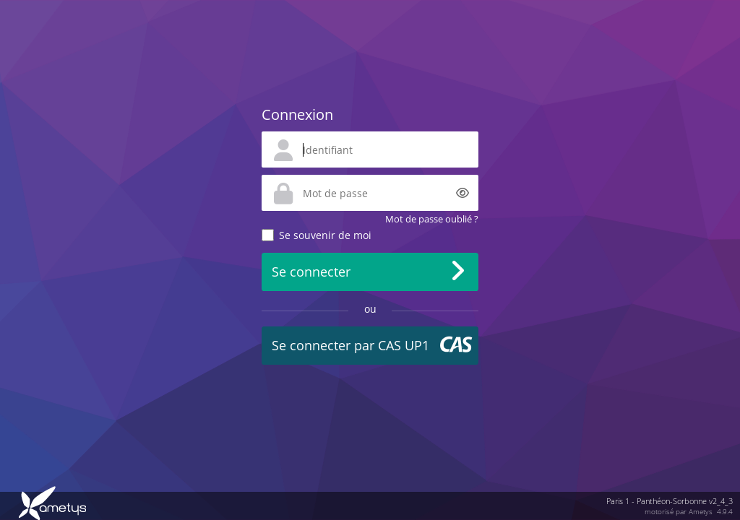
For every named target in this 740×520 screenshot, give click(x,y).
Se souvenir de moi (325, 235)
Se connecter (311, 271)
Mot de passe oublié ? (431, 218)
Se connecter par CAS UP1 (350, 345)
